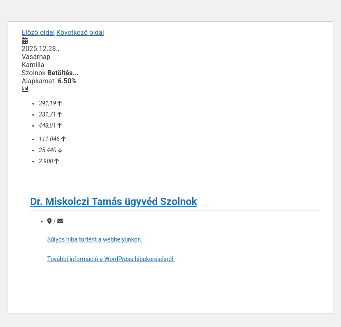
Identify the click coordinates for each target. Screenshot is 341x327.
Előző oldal (38, 32)
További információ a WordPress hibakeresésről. (111, 259)
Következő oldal (80, 32)
